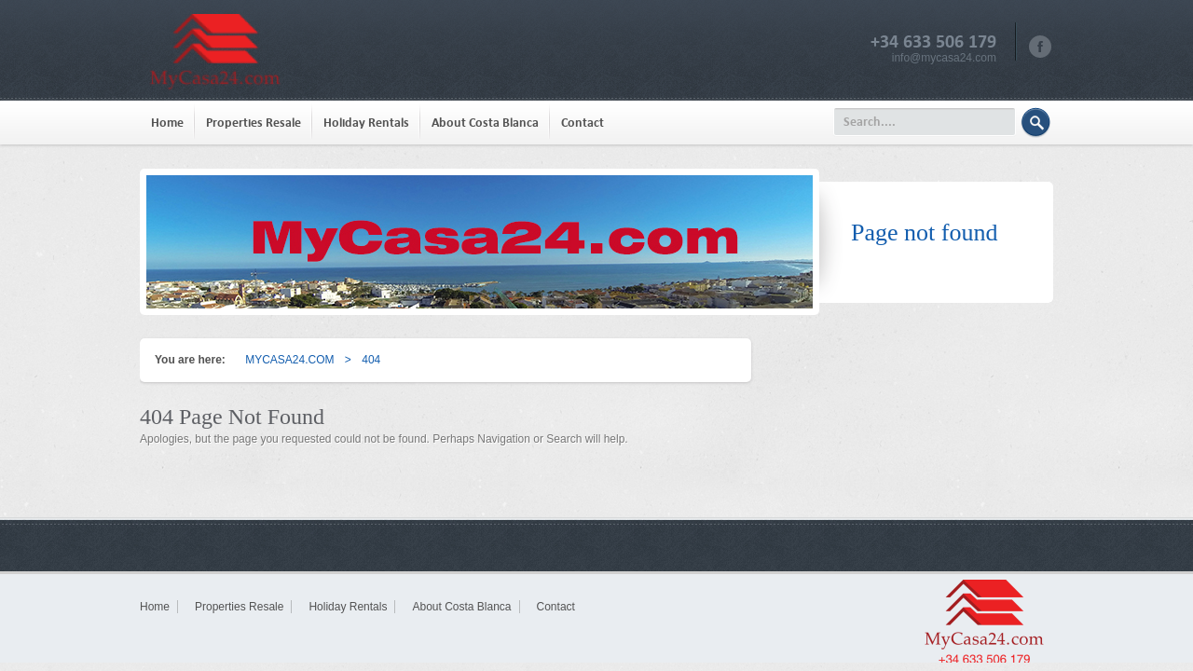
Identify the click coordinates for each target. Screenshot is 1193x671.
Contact (582, 123)
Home (167, 123)
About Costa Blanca (485, 123)
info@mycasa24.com (944, 57)
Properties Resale (253, 123)
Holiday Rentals (366, 123)
